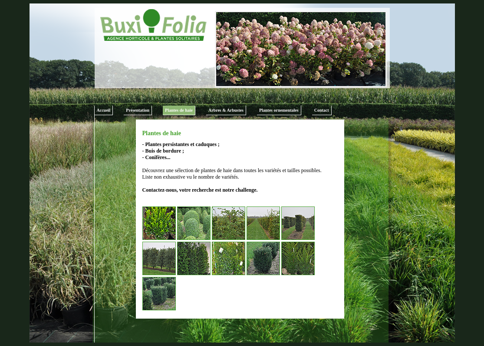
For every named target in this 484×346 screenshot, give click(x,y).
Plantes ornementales (279, 110)
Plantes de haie (179, 110)
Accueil (104, 110)
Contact (321, 110)
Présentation (137, 110)
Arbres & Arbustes (226, 110)
